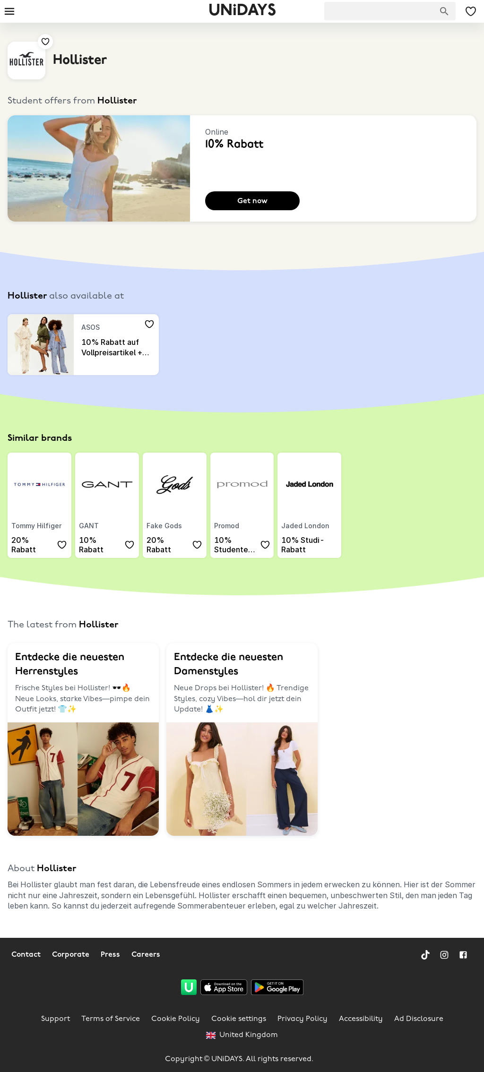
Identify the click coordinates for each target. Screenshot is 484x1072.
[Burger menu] (9, 11)
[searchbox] (390, 11)
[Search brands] (444, 11)
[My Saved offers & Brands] (470, 11)
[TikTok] (425, 954)
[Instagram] (444, 954)
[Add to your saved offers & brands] (45, 41)
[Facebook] (463, 954)
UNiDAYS (242, 11)
